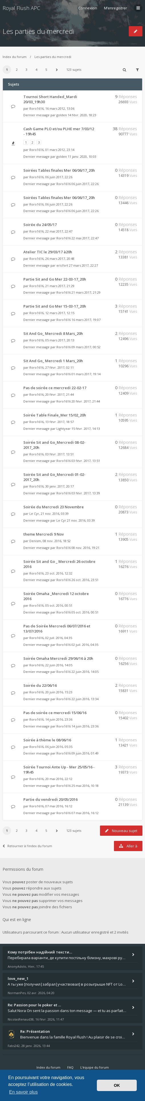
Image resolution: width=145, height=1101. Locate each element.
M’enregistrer (115, 8)
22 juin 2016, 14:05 (85, 671)
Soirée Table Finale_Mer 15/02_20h (54, 415)
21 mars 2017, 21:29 (86, 292)
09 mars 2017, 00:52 (86, 347)
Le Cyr (34, 513)
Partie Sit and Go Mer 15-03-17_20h (54, 306)
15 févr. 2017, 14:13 (86, 428)
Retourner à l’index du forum (27, 846)
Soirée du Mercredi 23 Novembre (53, 506)
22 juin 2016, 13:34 (85, 699)
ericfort (62, 265)
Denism (35, 541)
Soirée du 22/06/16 (40, 685)
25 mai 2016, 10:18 (85, 785)
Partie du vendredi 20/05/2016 (50, 799)
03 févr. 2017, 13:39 (86, 493)
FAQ (70, 1067)
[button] (57, 70)
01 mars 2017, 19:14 (86, 374)
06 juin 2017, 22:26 (85, 184)
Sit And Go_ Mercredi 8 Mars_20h (53, 333)
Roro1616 (36, 108)
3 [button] (26, 69)
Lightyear (63, 428)
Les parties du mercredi (38, 31)
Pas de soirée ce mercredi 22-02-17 (54, 387)
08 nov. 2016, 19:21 (85, 548)
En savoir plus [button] (23, 1092)
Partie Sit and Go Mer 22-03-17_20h (54, 279)
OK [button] (117, 1085)
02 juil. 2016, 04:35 (85, 644)
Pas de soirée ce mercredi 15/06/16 (54, 712)
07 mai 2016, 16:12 (85, 813)
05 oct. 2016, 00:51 (85, 612)
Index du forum (14, 57)
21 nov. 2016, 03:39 (81, 520)
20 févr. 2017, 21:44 (86, 401)
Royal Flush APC (21, 8)
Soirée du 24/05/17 (40, 224)
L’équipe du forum (94, 1067)
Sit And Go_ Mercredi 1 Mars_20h (53, 360)
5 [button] (46, 69)
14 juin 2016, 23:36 (85, 726)
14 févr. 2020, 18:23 (82, 115)
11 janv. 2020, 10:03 (82, 156)
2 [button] (17, 69)
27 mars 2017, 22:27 (83, 265)
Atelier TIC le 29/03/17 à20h (47, 251)
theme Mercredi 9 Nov (43, 534)
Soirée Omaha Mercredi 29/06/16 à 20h (58, 658)
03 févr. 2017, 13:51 (86, 461)
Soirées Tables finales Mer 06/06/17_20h (59, 170)
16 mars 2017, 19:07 (86, 320)
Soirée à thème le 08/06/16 (47, 740)
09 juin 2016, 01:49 (85, 753)
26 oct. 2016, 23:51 (85, 580)
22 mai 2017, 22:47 (85, 238)
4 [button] (36, 69)
